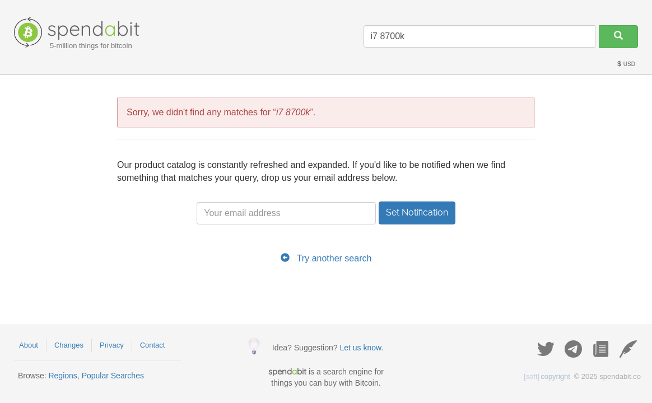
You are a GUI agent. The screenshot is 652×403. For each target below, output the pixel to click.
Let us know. (361, 347)
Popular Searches (113, 375)
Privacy (112, 345)
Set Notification (417, 212)
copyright (547, 376)
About (28, 345)
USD (625, 64)
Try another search (334, 258)
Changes (68, 345)
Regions (62, 375)
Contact (152, 345)
